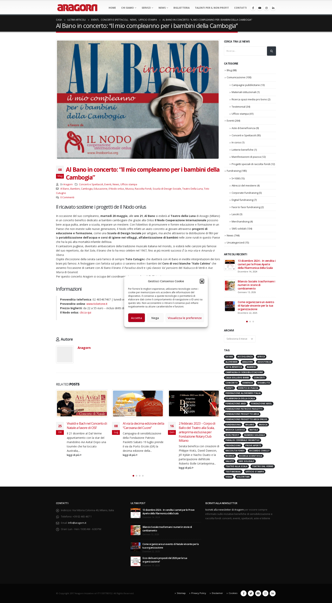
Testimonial (238, 106)
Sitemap (181, 593)
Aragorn (68, 184)
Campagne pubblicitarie (246, 85)
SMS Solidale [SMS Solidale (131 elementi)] (246, 461)
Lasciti (235, 214)
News (162, 7)
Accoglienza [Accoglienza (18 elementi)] (245, 356)
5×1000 (236, 178)
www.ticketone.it (96, 304)
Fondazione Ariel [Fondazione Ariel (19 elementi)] (261, 403)
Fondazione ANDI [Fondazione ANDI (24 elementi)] (236, 403)
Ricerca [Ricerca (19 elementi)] (230, 456)
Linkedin (273, 593)
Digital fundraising (242, 200)
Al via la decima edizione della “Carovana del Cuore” (143, 425)
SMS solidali (239, 228)
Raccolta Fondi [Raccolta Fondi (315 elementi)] (235, 450)
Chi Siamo (127, 7)
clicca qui (85, 312)
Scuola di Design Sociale (167, 188)
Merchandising (240, 221)
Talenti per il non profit (212, 7)
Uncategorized (235, 242)
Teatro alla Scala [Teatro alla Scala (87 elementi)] (236, 466)
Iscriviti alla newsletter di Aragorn (224, 509)
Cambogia (87, 188)
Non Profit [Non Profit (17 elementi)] (232, 435)
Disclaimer (217, 593)
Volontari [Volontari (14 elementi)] (243, 476)
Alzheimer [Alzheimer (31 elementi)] (232, 362)
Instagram (265, 593)
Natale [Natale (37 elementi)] (253, 429)
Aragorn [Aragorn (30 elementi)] (247, 362)
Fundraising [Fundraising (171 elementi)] (233, 424)
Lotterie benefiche (242, 149)
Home (112, 7)
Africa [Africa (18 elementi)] (261, 356)
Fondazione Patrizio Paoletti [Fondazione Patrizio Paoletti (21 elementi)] (244, 409)
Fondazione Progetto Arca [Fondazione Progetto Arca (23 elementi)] (242, 414)
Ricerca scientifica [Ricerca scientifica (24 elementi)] (250, 456)
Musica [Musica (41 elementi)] (263, 424)
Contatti (240, 7)
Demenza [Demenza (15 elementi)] (247, 382)
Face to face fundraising (246, 207)
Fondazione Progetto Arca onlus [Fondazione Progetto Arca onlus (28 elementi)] (246, 419)
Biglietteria (181, 7)
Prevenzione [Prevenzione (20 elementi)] (233, 445)
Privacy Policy (198, 593)
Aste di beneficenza (243, 128)
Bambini (75, 188)
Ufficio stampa (128, 184)
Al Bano (64, 188)
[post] (230, 265)
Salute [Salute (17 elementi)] (230, 461)
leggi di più (74, 455)
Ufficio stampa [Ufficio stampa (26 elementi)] (255, 471)
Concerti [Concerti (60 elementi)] (259, 377)
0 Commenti (67, 197)
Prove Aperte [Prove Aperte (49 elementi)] (253, 445)
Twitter (251, 593)
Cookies (233, 593)
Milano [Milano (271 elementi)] (249, 424)
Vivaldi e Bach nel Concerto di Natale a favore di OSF (87, 425)
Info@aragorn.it (77, 523)
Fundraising (234, 170)
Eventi (107, 184)
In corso (236, 142)
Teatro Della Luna (192, 188)
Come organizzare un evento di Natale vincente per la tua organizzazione (256, 305)
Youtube (258, 593)
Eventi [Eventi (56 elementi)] (229, 388)
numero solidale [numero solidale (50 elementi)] (254, 435)
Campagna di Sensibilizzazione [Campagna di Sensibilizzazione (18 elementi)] (244, 372)
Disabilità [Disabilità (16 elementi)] (264, 382)
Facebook (244, 593)
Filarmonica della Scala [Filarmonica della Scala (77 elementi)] (240, 398)
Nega (155, 318)
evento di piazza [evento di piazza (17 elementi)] (248, 388)
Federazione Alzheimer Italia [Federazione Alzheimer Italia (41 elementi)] (243, 393)
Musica (129, 188)
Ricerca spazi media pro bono (249, 99)
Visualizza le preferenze (185, 318)
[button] (202, 281)
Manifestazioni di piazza (246, 157)
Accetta (136, 318)
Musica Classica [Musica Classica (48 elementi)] (235, 429)
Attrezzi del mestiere (244, 185)
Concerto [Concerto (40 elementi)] (232, 382)
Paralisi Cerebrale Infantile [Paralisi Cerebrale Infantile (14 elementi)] (243, 440)
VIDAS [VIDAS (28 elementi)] (229, 476)
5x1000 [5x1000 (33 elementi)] (229, 356)
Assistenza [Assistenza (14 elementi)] (264, 362)
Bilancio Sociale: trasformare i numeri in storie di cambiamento (256, 284)
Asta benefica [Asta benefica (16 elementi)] (234, 367)
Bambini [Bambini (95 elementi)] (251, 367)
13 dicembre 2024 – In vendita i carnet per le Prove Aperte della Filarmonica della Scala (257, 264)
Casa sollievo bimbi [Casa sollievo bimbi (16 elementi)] (237, 377)
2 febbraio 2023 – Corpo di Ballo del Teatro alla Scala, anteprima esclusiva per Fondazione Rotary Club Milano (197, 432)
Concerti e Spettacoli (91, 184)
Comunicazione (236, 77)
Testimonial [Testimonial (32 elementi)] (233, 471)
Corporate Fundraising (245, 193)
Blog (229, 70)
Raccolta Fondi (143, 188)
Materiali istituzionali (244, 92)
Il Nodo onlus (116, 188)
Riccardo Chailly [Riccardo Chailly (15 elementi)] (259, 450)
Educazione (100, 188)
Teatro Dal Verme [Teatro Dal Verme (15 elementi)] (262, 466)
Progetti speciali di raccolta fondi (251, 164)
